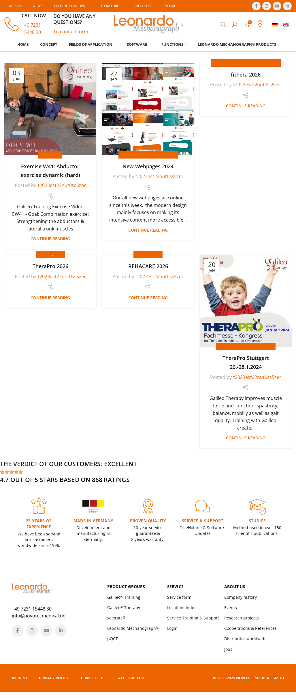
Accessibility (131, 684)
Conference (225, 67)
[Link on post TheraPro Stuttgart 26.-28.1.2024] (246, 306)
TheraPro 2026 (50, 271)
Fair (258, 67)
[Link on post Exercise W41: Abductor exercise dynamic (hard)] (50, 114)
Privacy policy (54, 684)
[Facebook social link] (256, 6)
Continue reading (50, 244)
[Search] (223, 27)
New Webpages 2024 (148, 171)
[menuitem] (274, 27)
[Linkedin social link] (287, 6)
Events (245, 67)
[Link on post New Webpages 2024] (148, 114)
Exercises (50, 159)
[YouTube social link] (277, 6)
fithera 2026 (246, 79)
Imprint (19, 684)
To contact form (70, 34)
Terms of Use (93, 684)
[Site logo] (148, 26)
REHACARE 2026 (148, 271)
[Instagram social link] (266, 6)
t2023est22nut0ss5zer (62, 190)
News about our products (148, 159)
